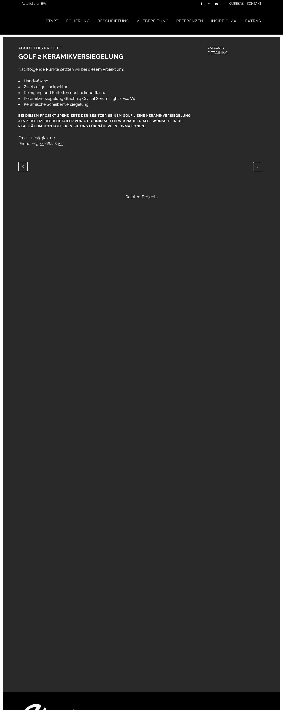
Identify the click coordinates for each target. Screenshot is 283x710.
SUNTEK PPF (96, 677)
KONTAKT (254, 3)
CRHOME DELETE (100, 669)
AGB (211, 642)
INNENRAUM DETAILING (168, 651)
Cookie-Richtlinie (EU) (226, 668)
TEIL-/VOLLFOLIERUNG (105, 642)
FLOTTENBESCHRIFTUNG (107, 660)
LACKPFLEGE (158, 660)
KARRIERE (236, 3)
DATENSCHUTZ (221, 651)
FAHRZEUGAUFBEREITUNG (170, 642)
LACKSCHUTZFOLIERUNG (107, 651)
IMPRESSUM (219, 659)
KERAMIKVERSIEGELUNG (168, 669)
